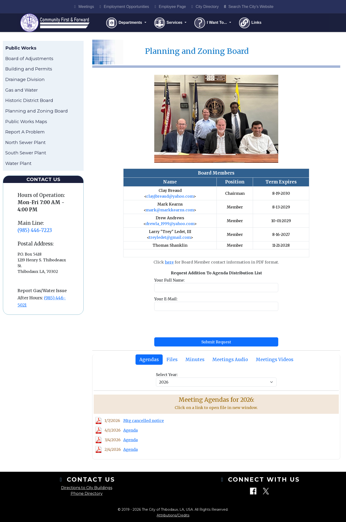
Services (169, 23)
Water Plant (18, 164)
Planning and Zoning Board (36, 111)
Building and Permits (28, 69)
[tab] (149, 360)
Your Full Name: (169, 280)
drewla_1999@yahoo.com (170, 224)
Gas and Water (21, 90)
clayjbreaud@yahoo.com (169, 196)
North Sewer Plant (25, 143)
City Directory (204, 7)
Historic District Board (29, 101)
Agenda (130, 430)
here (169, 262)
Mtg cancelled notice (143, 421)
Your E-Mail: (166, 299)
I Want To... (211, 23)
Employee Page (169, 7)
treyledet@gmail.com (170, 237)
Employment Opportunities (123, 7)
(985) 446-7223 (35, 231)
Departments (125, 23)
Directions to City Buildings (86, 487)
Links (250, 23)
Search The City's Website (247, 7)
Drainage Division (25, 80)
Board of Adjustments (29, 59)
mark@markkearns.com (170, 210)
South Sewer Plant (25, 153)
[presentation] (190, 324)
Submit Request (216, 342)
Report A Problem (25, 132)
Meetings (83, 7)
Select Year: (167, 375)
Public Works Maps (26, 122)
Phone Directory (87, 493)
